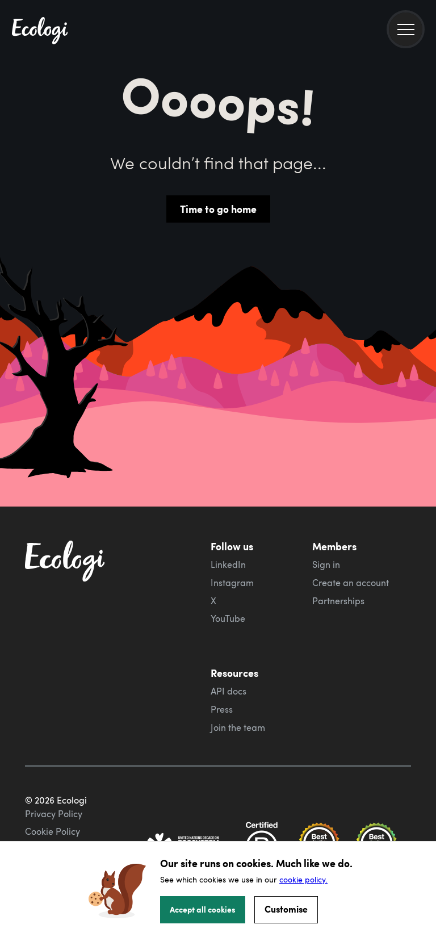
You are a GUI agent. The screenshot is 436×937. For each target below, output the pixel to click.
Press (222, 709)
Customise (286, 908)
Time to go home (218, 209)
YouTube (228, 618)
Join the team (238, 727)
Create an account (350, 582)
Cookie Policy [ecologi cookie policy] (52, 831)
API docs (228, 691)
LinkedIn (228, 564)
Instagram (232, 582)
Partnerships (338, 600)
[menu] (405, 29)
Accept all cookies (203, 909)
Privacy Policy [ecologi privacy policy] (53, 813)
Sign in (326, 564)
